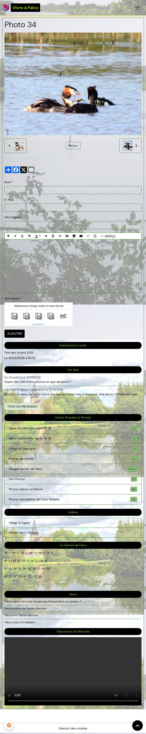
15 (19, 569)
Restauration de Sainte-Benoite (25, 608)
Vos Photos (73, 479)
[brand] (21, 7)
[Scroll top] (137, 725)
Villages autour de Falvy (73, 468)
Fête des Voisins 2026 (18, 352)
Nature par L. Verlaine (23, 532)
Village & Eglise (19, 523)
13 (46, 561)
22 (19, 576)
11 (27, 561)
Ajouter (14, 333)
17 (38, 569)
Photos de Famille (73, 458)
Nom (7, 182)
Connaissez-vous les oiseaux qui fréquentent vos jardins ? (42, 601)
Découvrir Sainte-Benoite (21, 615)
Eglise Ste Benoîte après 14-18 (73, 438)
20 (48, 569)
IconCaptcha (37, 324)
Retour (73, 145)
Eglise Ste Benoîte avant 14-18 (73, 428)
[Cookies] (9, 725)
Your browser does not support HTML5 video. (73, 671)
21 (10, 576)
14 (9, 569)
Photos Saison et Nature (73, 489)
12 (37, 561)
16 (29, 569)
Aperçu (108, 236)
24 (39, 576)
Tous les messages (22, 406)
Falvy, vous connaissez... (20, 622)
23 (29, 576)
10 (18, 561)
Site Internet (13, 217)
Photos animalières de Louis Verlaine (73, 499)
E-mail (9, 200)
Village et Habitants (73, 448)
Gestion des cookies (73, 728)
